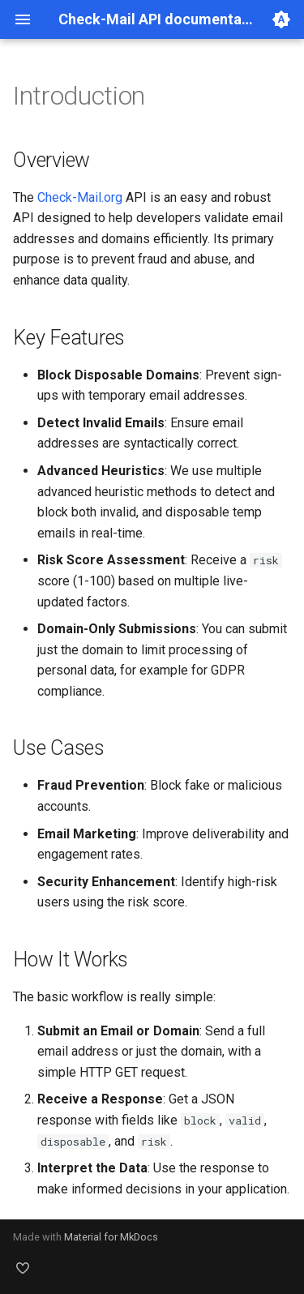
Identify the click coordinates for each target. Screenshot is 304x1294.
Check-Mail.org (79, 197)
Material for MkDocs (111, 1237)
